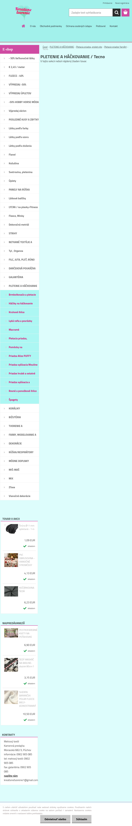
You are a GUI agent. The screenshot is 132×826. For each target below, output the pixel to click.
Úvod (45, 47)
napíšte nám (11, 776)
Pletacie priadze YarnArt (115, 47)
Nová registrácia (122, 3)
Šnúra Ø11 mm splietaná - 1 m (26, 527)
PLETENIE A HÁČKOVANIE (62, 47)
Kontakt (114, 26)
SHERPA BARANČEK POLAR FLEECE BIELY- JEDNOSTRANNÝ (27, 699)
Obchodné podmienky (51, 26)
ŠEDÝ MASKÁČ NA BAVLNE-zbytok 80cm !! (26, 663)
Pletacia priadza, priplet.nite (89, 47)
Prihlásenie (107, 3)
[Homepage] (23, 26)
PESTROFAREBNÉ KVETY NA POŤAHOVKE (28, 633)
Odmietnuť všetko (55, 819)
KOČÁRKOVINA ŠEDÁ (26, 589)
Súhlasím (81, 819)
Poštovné (101, 26)
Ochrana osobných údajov (79, 26)
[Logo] (23, 12)
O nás (33, 26)
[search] (116, 12)
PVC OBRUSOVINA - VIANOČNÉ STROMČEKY (27, 560)
